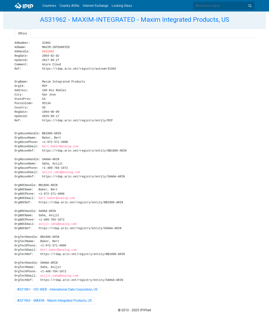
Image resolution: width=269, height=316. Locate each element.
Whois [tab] (22, 33)
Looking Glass (122, 6)
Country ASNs (69, 6)
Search (250, 5)
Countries (49, 6)
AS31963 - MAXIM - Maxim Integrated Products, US (54, 300)
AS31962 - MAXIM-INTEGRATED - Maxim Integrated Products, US (134, 19)
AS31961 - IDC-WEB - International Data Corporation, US (57, 289)
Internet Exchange (95, 6)
